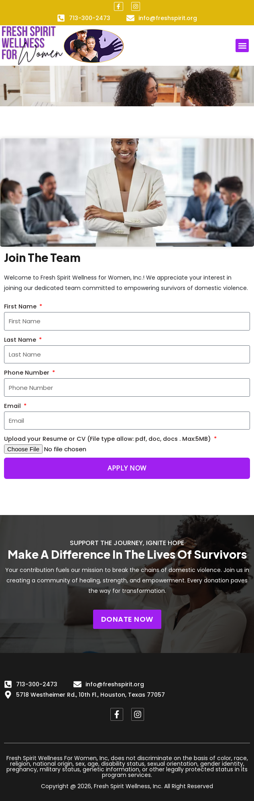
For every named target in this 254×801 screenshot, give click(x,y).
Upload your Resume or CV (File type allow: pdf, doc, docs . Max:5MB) (108, 439)
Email (13, 406)
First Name (21, 306)
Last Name (21, 340)
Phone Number (27, 373)
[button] (242, 45)
